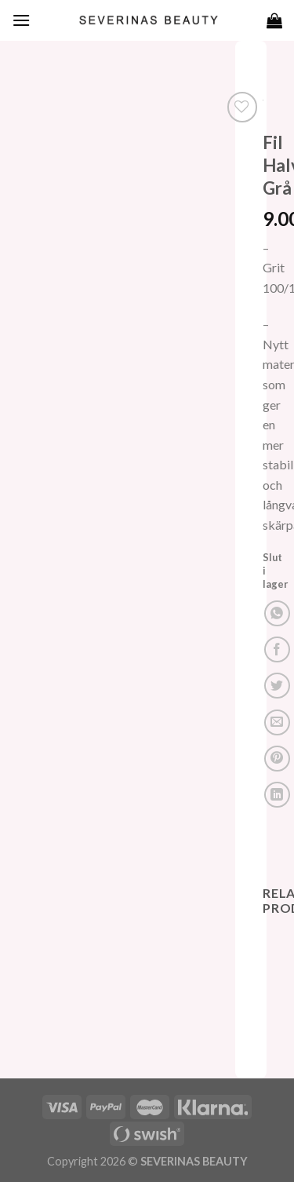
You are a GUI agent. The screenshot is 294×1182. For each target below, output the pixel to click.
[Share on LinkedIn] (277, 795)
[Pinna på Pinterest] (277, 759)
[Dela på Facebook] (277, 649)
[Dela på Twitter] (277, 686)
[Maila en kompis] (277, 722)
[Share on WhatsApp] (277, 613)
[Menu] (21, 20)
